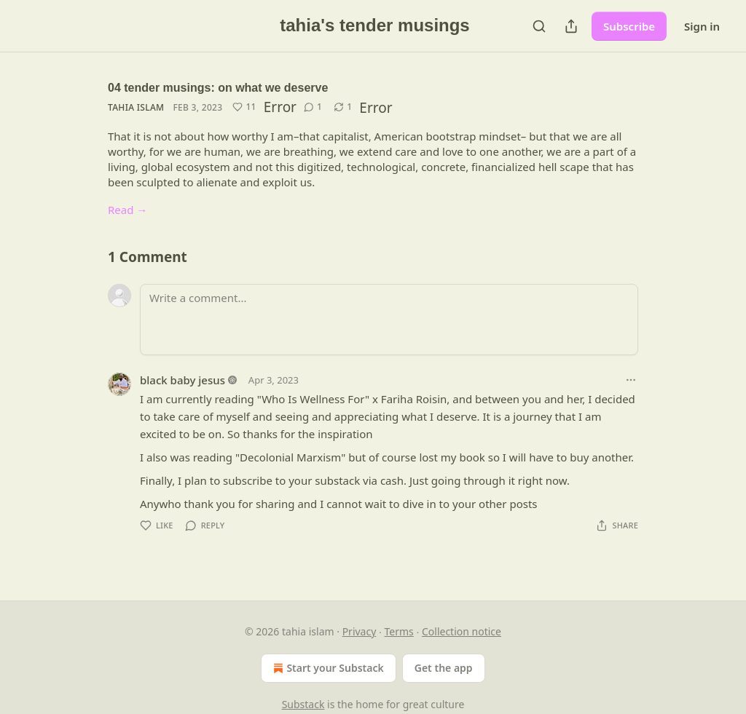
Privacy (359, 631)
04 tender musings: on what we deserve (218, 88)
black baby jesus (182, 380)
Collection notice (461, 631)
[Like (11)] (244, 107)
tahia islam (136, 107)
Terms (399, 631)
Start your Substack (326, 668)
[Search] (539, 26)
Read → (127, 209)
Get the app (444, 668)
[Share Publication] (571, 26)
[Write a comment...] (389, 319)
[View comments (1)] (312, 107)
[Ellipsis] (631, 380)
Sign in (702, 26)
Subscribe (629, 26)
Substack (303, 704)
